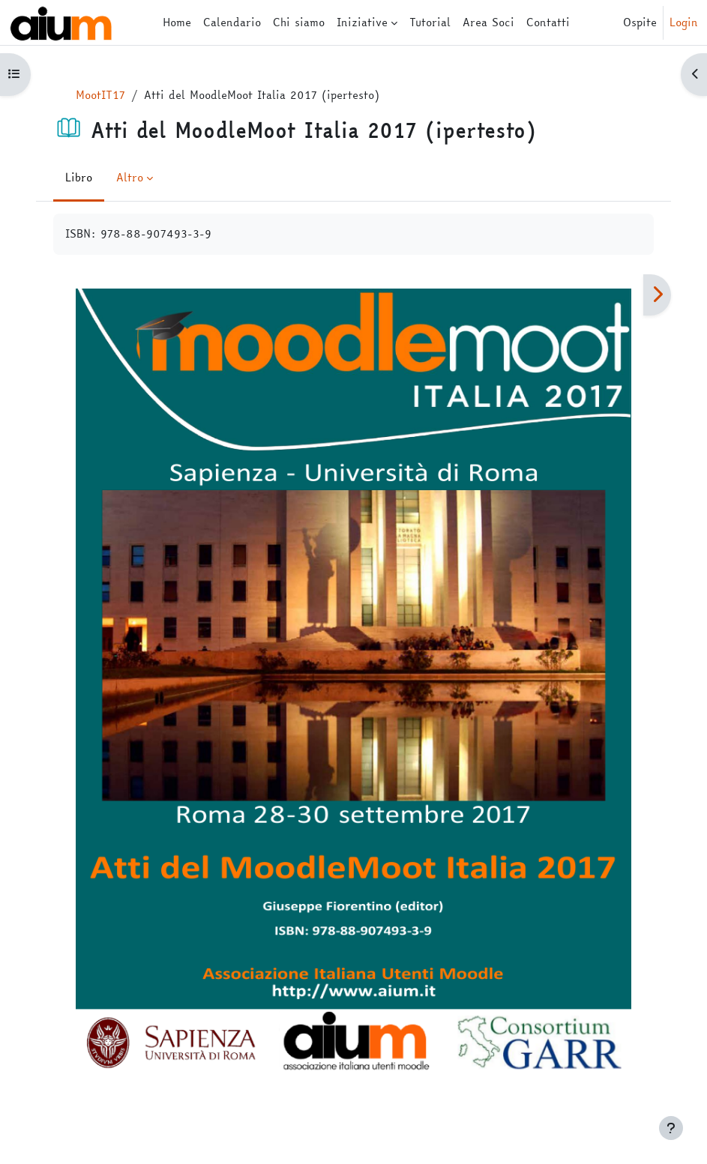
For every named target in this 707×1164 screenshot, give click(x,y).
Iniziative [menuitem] (362, 22)
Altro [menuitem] (129, 177)
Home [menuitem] (177, 22)
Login (684, 22)
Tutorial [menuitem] (430, 22)
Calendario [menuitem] (232, 22)
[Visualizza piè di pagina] (671, 1128)
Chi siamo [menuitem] (299, 22)
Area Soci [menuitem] (488, 22)
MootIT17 (100, 94)
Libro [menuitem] (78, 177)
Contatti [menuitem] (548, 22)
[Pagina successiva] (657, 295)
